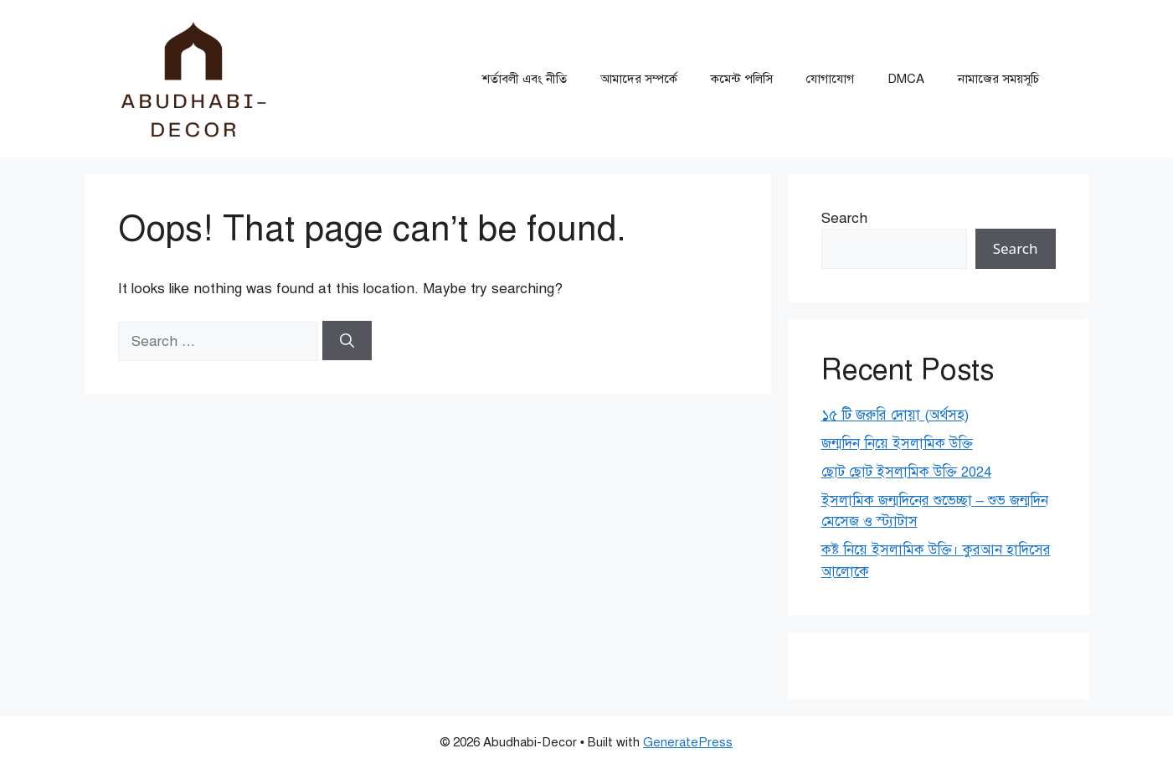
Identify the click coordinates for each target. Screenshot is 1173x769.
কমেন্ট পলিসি (742, 78)
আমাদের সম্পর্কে (638, 78)
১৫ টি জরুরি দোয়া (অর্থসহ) (895, 415)
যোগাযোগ (830, 78)
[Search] (347, 341)
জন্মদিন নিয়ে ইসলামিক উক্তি (897, 443)
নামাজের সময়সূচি (998, 78)
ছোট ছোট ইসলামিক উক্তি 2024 (906, 472)
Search (844, 218)
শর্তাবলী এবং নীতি (524, 78)
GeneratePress (688, 742)
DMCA (905, 78)
